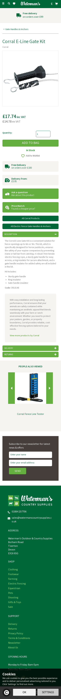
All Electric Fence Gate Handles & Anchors (30, 226)
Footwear (13, 574)
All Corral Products (30, 218)
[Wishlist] (15, 4)
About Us (13, 648)
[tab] (30, 234)
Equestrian (14, 588)
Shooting (13, 598)
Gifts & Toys (14, 602)
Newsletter (14, 643)
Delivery (12, 624)
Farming (12, 579)
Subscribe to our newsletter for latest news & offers (29, 446)
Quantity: (7, 133)
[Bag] (56, 4)
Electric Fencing (17, 584)
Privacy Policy (15, 634)
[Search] (9, 3)
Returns (12, 629)
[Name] (30, 455)
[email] (30, 463)
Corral (5, 47)
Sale (10, 607)
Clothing (13, 570)
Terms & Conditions (19, 638)
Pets (10, 593)
